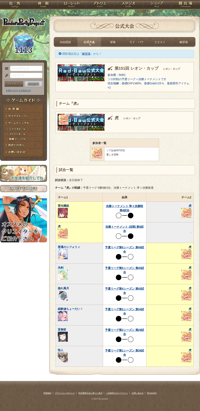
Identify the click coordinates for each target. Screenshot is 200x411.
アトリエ (100, 5)
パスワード (5, 76)
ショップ (157, 5)
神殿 (43, 5)
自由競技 (65, 42)
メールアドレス (5, 69)
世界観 (23, 109)
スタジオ (128, 5)
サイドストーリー (23, 116)
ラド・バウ (136, 42)
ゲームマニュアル (23, 123)
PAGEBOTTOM (190, 400)
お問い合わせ (23, 152)
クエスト (160, 42)
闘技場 (185, 5)
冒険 (113, 42)
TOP (14, 5)
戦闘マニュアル (23, 139)
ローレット (71, 5)
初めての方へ (23, 145)
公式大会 (89, 42)
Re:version (152, 393)
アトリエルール (23, 134)
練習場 (183, 42)
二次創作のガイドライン (117, 393)
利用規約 (47, 393)
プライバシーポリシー (65, 393)
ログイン (13, 84)
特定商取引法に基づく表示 (90, 393)
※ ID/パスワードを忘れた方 (18, 90)
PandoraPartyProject (23, 22)
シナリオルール (23, 129)
